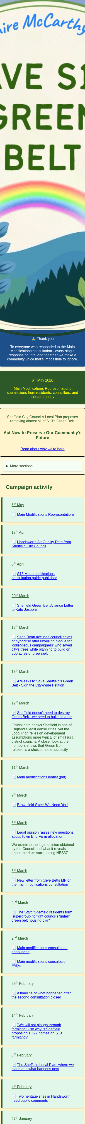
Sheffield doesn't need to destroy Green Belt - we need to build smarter (42, 715)
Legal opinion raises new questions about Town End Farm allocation (43, 834)
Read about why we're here (42, 449)
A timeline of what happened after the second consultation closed (41, 995)
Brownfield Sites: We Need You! (42, 805)
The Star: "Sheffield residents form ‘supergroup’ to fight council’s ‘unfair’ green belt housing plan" (42, 916)
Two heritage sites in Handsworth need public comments (41, 1098)
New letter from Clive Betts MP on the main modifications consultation (41, 882)
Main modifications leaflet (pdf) (41, 777)
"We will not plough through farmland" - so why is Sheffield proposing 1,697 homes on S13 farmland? (37, 1031)
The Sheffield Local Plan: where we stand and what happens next (43, 1067)
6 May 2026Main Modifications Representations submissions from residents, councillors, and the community (42, 388)
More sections (21, 466)
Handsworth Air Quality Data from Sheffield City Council (41, 544)
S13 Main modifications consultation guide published (34, 576)
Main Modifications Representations (45, 514)
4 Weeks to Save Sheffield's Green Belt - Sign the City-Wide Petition (42, 683)
